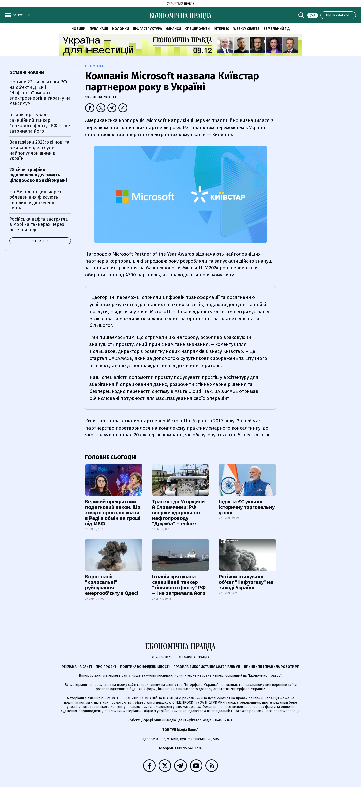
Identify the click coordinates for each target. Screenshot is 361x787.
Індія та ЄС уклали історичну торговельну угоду (247, 507)
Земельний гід (277, 29)
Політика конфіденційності (145, 667)
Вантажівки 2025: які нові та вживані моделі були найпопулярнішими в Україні (39, 150)
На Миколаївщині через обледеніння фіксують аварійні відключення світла (35, 200)
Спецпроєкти (197, 29)
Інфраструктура (147, 29)
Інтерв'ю (221, 29)
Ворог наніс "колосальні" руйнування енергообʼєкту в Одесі (111, 585)
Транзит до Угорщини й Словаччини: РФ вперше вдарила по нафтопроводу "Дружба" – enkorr (178, 513)
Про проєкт (106, 667)
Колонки (120, 29)
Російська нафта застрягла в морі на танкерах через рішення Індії (38, 224)
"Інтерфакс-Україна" (201, 685)
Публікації (98, 29)
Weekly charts (246, 29)
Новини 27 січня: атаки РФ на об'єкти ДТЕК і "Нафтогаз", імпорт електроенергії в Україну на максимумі (40, 92)
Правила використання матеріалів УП (206, 667)
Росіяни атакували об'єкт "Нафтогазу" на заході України (246, 582)
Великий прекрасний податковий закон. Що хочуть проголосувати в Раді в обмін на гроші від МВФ (112, 513)
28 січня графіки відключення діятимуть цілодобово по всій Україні (38, 175)
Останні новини (26, 72)
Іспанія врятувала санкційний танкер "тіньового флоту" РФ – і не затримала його (179, 585)
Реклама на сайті (77, 667)
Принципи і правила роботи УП (271, 667)
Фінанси (173, 29)
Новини (78, 29)
